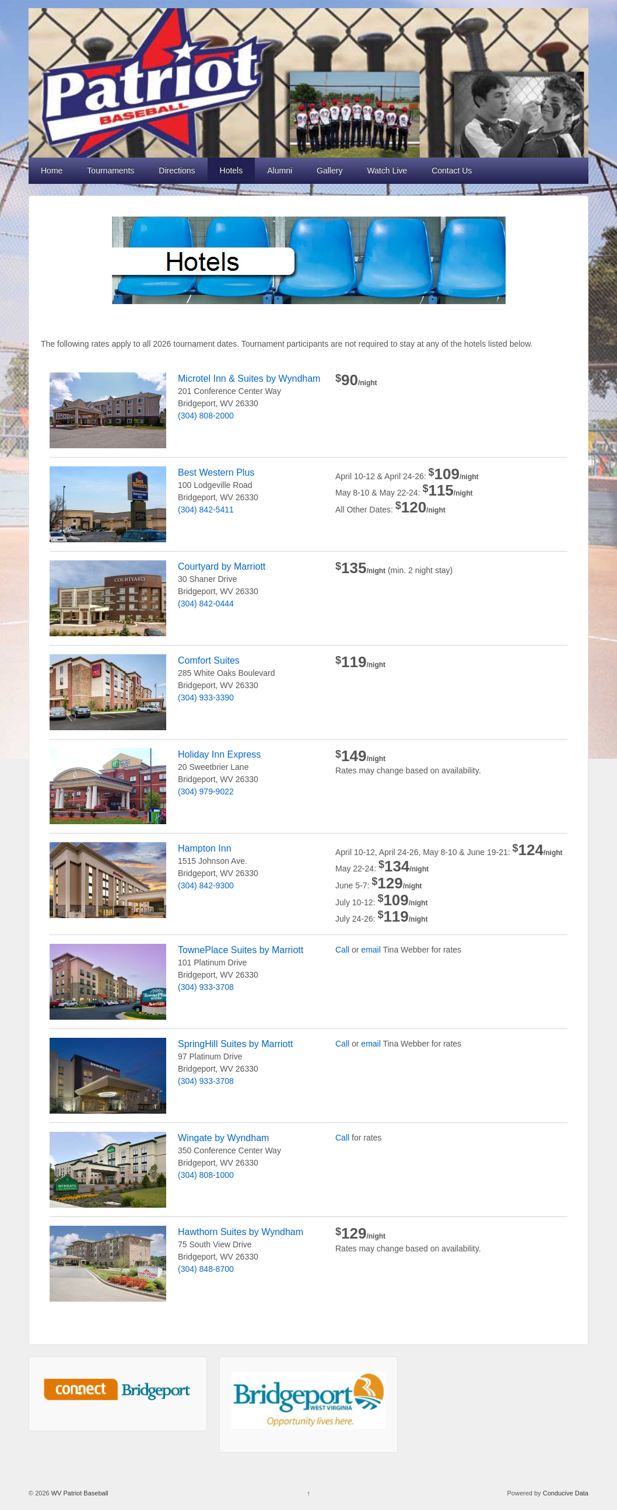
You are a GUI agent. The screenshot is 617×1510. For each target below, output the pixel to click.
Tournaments (110, 170)
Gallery (329, 170)
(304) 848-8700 (206, 1269)
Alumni (279, 170)
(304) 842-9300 (206, 885)
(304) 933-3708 (206, 987)
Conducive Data (565, 1493)
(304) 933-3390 (206, 697)
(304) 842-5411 (206, 509)
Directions (177, 170)
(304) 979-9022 (206, 791)
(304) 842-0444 (206, 603)
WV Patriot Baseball (79, 1493)
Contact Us (452, 170)
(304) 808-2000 (206, 415)
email (370, 949)
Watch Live (387, 170)
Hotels (231, 170)
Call (342, 949)
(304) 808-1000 (206, 1175)
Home (51, 170)
